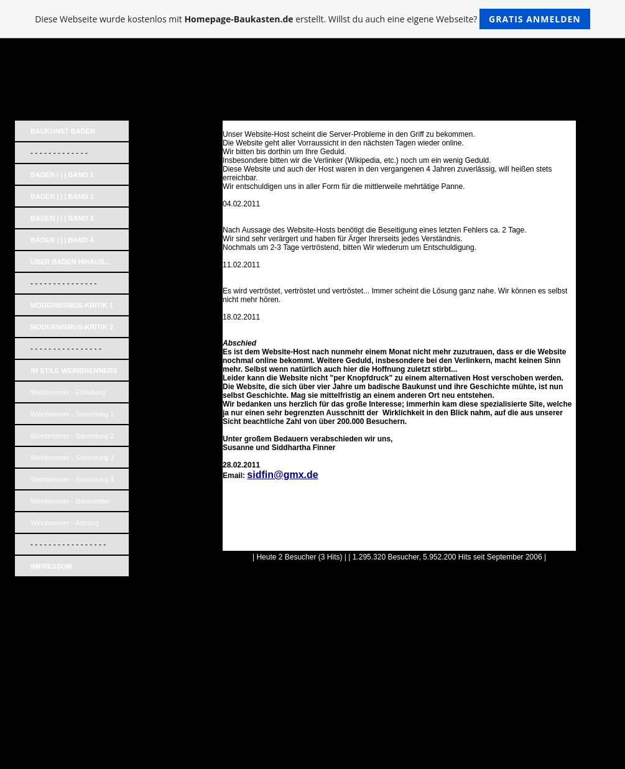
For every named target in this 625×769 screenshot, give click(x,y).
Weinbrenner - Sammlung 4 (72, 479)
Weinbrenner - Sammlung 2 (72, 436)
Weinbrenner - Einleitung (68, 392)
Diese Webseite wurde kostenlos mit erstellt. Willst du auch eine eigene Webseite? (312, 19)
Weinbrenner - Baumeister (70, 501)
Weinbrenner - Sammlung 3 (72, 457)
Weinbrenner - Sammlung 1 (72, 414)
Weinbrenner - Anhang (64, 523)
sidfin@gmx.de (282, 474)
